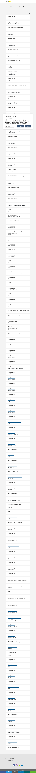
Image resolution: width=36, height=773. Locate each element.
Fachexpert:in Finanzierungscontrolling (15, 55)
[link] (13, 765)
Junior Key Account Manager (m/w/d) (14, 617)
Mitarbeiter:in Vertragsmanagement (14, 421)
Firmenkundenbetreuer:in (12, 71)
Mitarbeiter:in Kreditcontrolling (13, 187)
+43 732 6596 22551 (10, 758)
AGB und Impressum (15, 770)
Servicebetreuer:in (11, 182)
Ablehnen (20, 126)
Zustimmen (28, 126)
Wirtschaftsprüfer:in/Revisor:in (13, 220)
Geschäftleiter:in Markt (12, 169)
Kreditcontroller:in (11, 44)
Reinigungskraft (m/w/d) (12, 22)
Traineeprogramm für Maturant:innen (15, 66)
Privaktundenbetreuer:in (12, 326)
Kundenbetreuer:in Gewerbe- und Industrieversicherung (18, 310)
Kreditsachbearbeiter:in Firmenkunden (15, 522)
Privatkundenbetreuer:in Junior (13, 91)
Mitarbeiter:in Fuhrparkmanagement (14, 504)
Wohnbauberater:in (11, 38)
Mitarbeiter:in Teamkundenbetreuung (15, 586)
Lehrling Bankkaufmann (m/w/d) (14, 49)
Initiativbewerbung (11, 16)
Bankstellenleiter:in (11, 84)
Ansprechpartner (10, 760)
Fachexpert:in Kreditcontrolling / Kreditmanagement (17, 231)
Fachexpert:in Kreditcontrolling (13, 142)
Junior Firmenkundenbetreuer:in (14, 60)
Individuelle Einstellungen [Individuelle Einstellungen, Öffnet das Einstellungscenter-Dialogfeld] (9, 126)
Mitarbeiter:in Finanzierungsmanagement (15, 27)
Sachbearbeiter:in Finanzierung (13, 546)
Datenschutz (22, 770)
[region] (18, 121)
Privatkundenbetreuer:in (12, 33)
